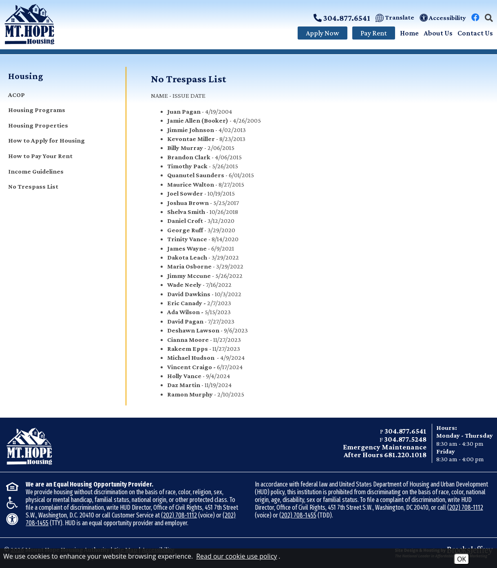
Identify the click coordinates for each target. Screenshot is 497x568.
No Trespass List (33, 186)
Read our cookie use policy (236, 556)
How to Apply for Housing (46, 140)
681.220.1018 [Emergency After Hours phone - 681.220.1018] (405, 455)
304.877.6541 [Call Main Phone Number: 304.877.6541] (342, 17)
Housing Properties (38, 125)
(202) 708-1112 (179, 515)
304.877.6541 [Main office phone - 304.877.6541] (405, 431)
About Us (438, 33)
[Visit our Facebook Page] (475, 17)
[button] (489, 17)
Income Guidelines (36, 171)
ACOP (16, 94)
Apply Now (322, 33)
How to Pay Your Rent (40, 155)
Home (409, 33)
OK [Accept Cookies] (461, 559)
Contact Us (475, 33)
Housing (25, 76)
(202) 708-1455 (297, 515)
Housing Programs (36, 109)
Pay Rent (373, 33)
